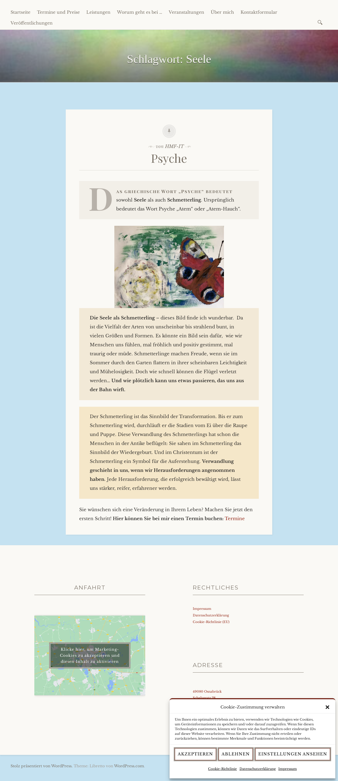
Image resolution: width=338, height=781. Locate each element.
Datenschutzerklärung (258, 769)
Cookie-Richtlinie (222, 769)
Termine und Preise (58, 12)
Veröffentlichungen (32, 23)
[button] (327, 707)
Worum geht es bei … (139, 12)
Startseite (20, 12)
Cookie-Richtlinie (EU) (211, 622)
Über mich (222, 12)
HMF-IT (174, 146)
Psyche (169, 158)
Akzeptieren (195, 753)
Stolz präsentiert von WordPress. (42, 766)
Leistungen (98, 12)
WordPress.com (129, 766)
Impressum (287, 769)
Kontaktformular (259, 12)
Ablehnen (236, 753)
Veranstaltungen (186, 12)
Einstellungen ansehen (292, 753)
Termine (235, 518)
